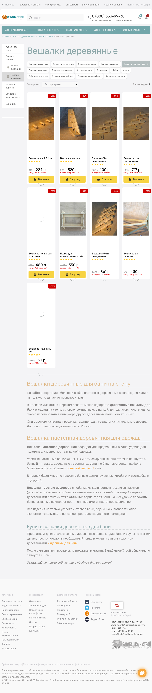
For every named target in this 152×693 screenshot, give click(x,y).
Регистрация (143, 4)
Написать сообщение (102, 20)
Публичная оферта (12, 664)
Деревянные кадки (110, 64)
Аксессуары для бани (62, 76)
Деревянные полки (38, 70)
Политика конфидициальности (39, 664)
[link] (8, 5)
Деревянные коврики (62, 70)
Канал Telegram (135, 634)
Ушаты (126, 70)
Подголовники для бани (89, 76)
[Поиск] (30, 18)
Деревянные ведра (87, 64)
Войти (130, 4)
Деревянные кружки (39, 64)
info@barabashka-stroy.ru (132, 625)
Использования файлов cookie (74, 664)
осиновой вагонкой (80, 468)
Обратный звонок (123, 20)
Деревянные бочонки (63, 64)
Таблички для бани (38, 76)
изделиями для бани (63, 543)
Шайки (115, 70)
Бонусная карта (118, 612)
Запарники (102, 70)
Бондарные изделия (115, 76)
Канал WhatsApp (119, 634)
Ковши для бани (84, 70)
